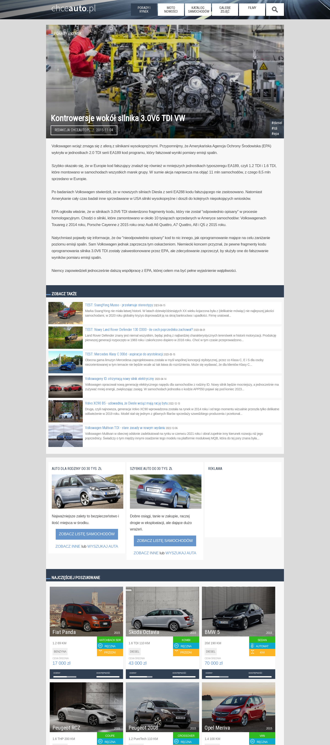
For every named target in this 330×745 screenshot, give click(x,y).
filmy (252, 8)
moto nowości (171, 10)
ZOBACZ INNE (67, 546)
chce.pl (68, 6)
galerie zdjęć (225, 10)
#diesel (277, 123)
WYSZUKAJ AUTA (102, 546)
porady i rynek (144, 10)
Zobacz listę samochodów (87, 534)
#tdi (274, 128)
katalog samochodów (198, 10)
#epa (275, 134)
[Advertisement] (242, 507)
